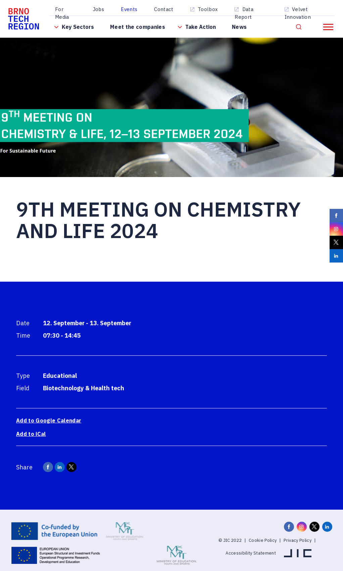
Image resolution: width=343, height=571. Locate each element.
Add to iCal (31, 434)
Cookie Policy (263, 540)
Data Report (244, 13)
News (239, 26)
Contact (163, 9)
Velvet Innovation (298, 13)
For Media (62, 13)
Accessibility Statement (251, 553)
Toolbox (208, 9)
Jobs (98, 9)
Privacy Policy (297, 540)
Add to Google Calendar (48, 420)
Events (129, 9)
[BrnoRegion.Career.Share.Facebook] (48, 467)
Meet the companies (137, 26)
